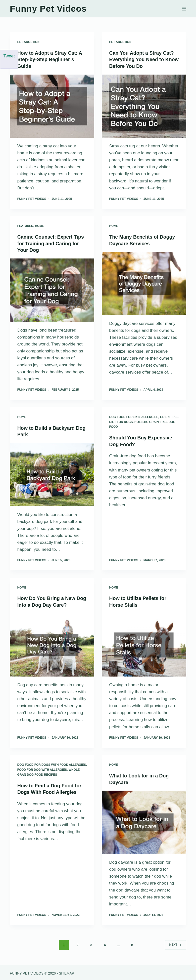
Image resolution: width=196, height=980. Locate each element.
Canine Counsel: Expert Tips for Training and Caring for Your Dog (51, 243)
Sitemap (66, 972)
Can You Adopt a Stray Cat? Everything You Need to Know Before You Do (142, 59)
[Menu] (184, 8)
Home (39, 225)
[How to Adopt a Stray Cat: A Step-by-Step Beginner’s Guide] (52, 105)
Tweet (9, 56)
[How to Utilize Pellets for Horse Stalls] (144, 643)
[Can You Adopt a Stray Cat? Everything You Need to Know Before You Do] (144, 105)
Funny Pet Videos (48, 8)
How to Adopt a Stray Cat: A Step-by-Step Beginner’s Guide (50, 59)
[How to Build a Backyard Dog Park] (52, 473)
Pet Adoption (28, 42)
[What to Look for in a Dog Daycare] (144, 820)
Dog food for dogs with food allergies (51, 763)
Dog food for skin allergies (133, 416)
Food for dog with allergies (42, 768)
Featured (25, 225)
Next (175, 943)
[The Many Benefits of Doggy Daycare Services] (144, 282)
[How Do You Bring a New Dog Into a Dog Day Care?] (52, 643)
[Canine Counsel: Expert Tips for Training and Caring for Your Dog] (52, 289)
